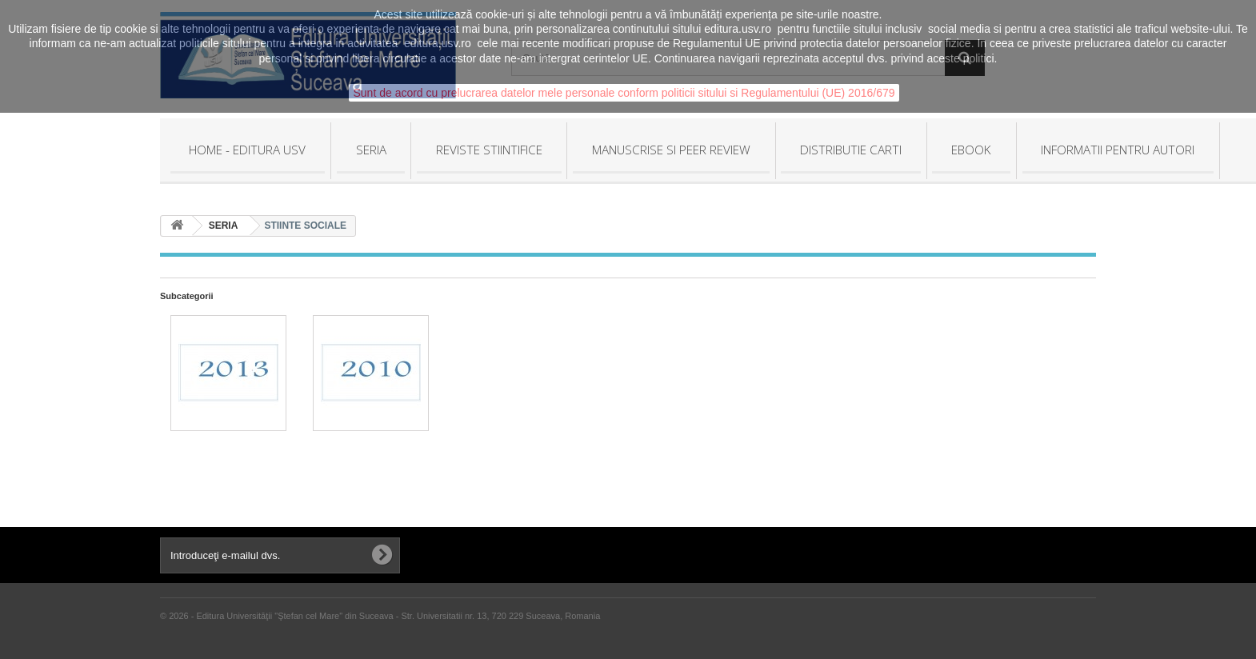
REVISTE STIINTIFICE (489, 150)
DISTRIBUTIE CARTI (851, 150)
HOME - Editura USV (247, 150)
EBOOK (971, 150)
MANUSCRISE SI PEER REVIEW (671, 150)
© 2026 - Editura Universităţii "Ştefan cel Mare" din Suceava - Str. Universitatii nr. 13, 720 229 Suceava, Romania (380, 616)
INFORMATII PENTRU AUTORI (1117, 150)
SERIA (371, 150)
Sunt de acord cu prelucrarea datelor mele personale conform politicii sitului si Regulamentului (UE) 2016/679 (623, 92)
